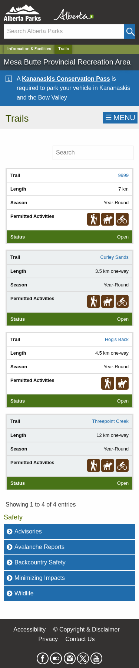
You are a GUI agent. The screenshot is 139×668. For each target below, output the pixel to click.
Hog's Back (117, 339)
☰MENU (120, 118)
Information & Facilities (29, 48)
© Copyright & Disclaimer (86, 629)
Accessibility (29, 629)
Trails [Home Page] (63, 48)
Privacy (47, 639)
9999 (123, 175)
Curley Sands (114, 257)
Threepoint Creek (110, 421)
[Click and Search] (129, 31)
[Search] (64, 31)
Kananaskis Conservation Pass (66, 79)
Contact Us (80, 639)
